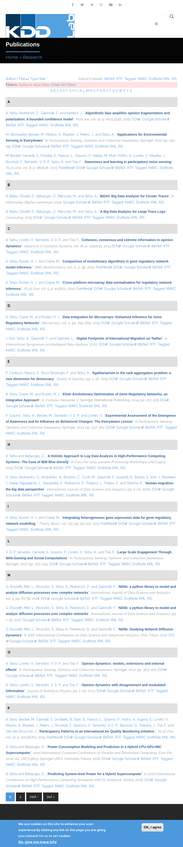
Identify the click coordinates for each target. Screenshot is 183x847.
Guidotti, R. (124, 477)
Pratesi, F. (111, 483)
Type (34, 79)
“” (128, 162)
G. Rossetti (14, 587)
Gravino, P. (83, 156)
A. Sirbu (11, 113)
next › (34, 797)
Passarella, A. (53, 483)
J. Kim (10, 338)
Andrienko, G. (29, 477)
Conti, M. (88, 477)
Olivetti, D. (27, 196)
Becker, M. (36, 134)
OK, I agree (152, 827)
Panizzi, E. (32, 373)
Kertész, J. (74, 113)
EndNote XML (159, 79)
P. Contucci (14, 373)
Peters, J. (87, 134)
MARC (142, 79)
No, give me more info (37, 842)
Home (12, 57)
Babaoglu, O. (46, 196)
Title (22, 79)
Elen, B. (80, 719)
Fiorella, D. (49, 156)
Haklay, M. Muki (104, 156)
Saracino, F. (82, 725)
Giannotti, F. (49, 113)
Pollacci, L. (94, 483)
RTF (120, 79)
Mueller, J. (70, 134)
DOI (136, 119)
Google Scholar (155, 119)
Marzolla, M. (67, 196)
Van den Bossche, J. (21, 731)
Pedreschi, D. (29, 113)
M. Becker (13, 156)
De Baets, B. (64, 719)
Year (42, 79)
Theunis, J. (147, 725)
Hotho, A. (125, 156)
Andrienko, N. (51, 477)
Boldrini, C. (72, 477)
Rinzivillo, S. (45, 587)
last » (51, 797)
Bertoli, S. (142, 477)
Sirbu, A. (108, 134)
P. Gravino (13, 415)
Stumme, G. (128, 725)
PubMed (67, 168)
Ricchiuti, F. (14, 162)
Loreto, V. (140, 156)
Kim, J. (156, 477)
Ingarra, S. (144, 719)
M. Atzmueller (16, 134)
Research (32, 57)
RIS (174, 79)
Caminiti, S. (30, 156)
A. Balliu (12, 196)
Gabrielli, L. (65, 338)
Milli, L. (29, 587)
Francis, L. (65, 156)
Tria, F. (77, 162)
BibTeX (110, 79)
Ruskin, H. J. (28, 261)
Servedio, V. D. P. (37, 162)
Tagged (130, 79)
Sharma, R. (135, 483)
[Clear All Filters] (63, 85)
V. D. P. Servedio (18, 552)
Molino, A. (53, 134)
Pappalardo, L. (30, 483)
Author (11, 79)
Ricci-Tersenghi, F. (55, 373)
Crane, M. (53, 261)
